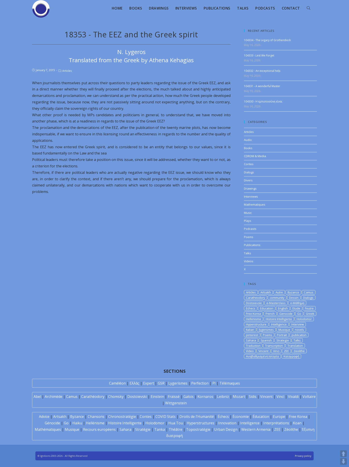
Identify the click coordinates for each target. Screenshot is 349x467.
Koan (297, 423)
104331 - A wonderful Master (262, 86)
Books (248, 148)
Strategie (282, 340)
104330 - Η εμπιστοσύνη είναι (263, 101)
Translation (295, 346)
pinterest (252, 335)
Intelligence (279, 324)
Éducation (261, 416)
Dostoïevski (137, 396)
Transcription (274, 346)
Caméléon (117, 383)
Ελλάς (134, 383)
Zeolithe (299, 351)
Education (266, 308)
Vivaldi (293, 396)
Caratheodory (255, 298)
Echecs (250, 308)
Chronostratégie (122, 416)
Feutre (309, 308)
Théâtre (175, 429)
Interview (297, 324)
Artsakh (265, 292)
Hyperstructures (200, 423)
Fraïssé (174, 396)
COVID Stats (165, 416)
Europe (279, 416)
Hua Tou (175, 423)
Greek (310, 314)
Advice (44, 416)
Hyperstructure (256, 324)
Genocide (285, 314)
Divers (248, 180)
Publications (252, 245)
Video (250, 351)
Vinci (276, 351)
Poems (248, 237)
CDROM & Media (255, 156)
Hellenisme (253, 319)
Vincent (263, 351)
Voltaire (309, 396)
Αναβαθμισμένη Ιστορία (262, 356)
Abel (37, 396)
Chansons (96, 416)
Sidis (252, 396)
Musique (284, 330)
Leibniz (223, 396)
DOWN (343, 461)
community (277, 298)
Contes (249, 164)
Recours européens (99, 429)
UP (343, 453)
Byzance (293, 292)
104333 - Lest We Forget (259, 55)
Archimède (53, 396)
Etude (296, 308)
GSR (161, 383)
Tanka (159, 429)
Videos (248, 261)
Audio (248, 140)
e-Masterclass (276, 303)
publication (299, 335)
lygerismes (266, 330)
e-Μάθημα (297, 303)
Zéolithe (291, 429)
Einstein (157, 396)
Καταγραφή (291, 356)
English (283, 308)
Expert (148, 383)
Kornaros (205, 396)
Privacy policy (303, 455)
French (270, 314)
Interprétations (276, 423)
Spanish (266, 340)
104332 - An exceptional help (262, 71)
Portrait (282, 335)
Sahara (251, 340)
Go (299, 314)
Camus (308, 292)
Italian (250, 330)
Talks (247, 253)
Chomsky (116, 396)
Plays (247, 221)
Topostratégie (198, 429)
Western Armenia (255, 429)
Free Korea (253, 314)
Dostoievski (254, 303)
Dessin (293, 298)
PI (214, 383)
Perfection (200, 383)
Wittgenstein (176, 403)
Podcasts (250, 229)
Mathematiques (254, 204)
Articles (67, 71)
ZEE (286, 351)
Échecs (223, 416)
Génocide (52, 423)
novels (299, 330)
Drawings (250, 188)
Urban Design (225, 429)
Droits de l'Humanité (196, 416)
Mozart (239, 396)
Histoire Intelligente (279, 319)
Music (248, 213)
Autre (279, 292)
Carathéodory (92, 396)
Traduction (253, 346)
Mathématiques (48, 429)
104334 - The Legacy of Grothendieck (267, 40)
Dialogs (249, 172)
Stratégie (142, 429)
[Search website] (308, 8)
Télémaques (229, 383)
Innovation (227, 423)
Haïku (77, 423)
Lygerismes (177, 383)
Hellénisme (95, 423)
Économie (241, 416)
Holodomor (304, 319)
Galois (188, 396)
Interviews (251, 196)
